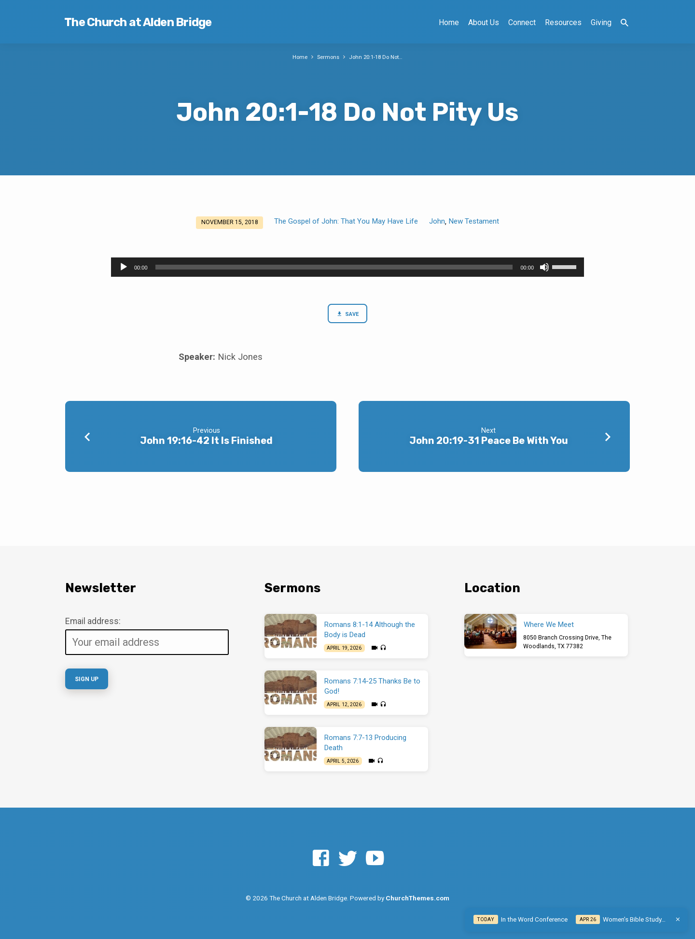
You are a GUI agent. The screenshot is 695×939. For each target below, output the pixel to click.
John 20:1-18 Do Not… (378, 56)
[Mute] (544, 267)
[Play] (123, 267)
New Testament (473, 221)
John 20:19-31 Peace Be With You (488, 442)
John (437, 221)
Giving (601, 22)
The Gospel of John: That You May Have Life (346, 221)
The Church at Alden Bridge (138, 22)
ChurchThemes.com (417, 898)
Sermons (326, 56)
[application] (347, 267)
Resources (563, 22)
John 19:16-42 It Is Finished (206, 442)
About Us (483, 22)
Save (347, 315)
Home (449, 22)
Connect (522, 22)
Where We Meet (549, 625)
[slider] (334, 267)
